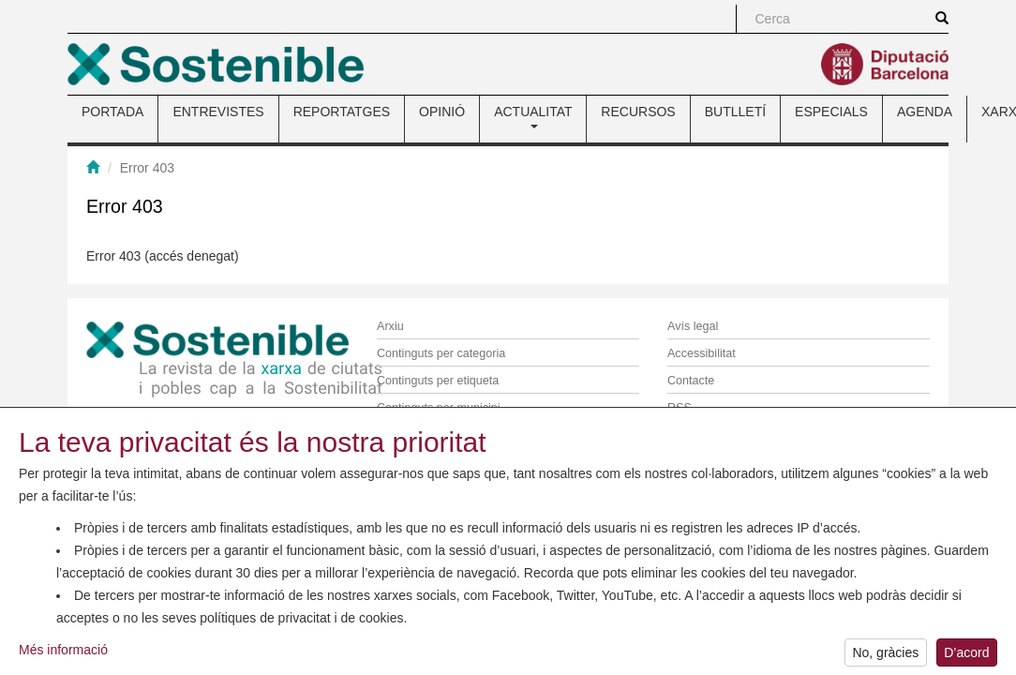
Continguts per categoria (441, 353)
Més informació (63, 657)
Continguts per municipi (439, 407)
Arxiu (390, 326)
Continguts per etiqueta (438, 380)
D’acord (966, 660)
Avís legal (692, 326)
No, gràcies (885, 660)
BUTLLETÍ (735, 111)
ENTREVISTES (217, 111)
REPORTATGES (341, 111)
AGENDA (924, 111)
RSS (679, 407)
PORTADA (112, 111)
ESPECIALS (831, 111)
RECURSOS (638, 111)
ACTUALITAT (533, 116)
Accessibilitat (701, 353)
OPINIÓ (442, 111)
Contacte (690, 380)
